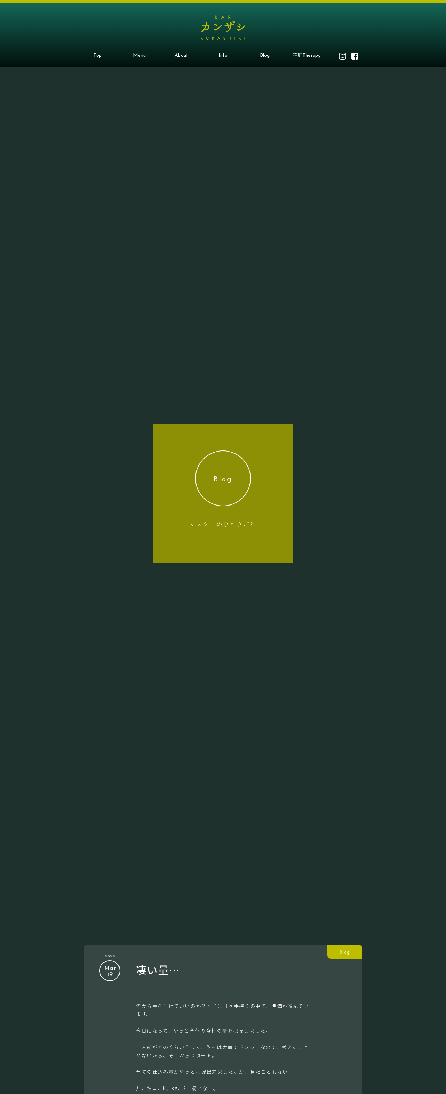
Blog (265, 55)
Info (223, 55)
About (181, 55)
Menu (139, 55)
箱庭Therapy (307, 55)
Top (97, 55)
